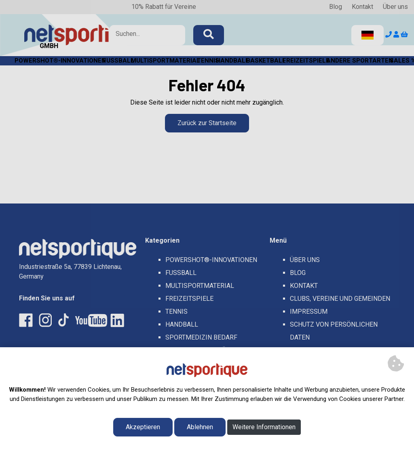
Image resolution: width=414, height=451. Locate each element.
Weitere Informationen (264, 427)
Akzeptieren (143, 427)
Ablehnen (200, 427)
